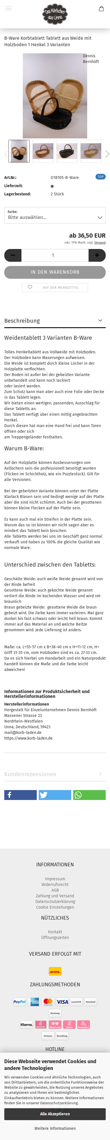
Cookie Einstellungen (55, 907)
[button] (12, 255)
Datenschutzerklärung (59, 1103)
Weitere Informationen (55, 1128)
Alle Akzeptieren (55, 1114)
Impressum (55, 879)
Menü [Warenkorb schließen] (8, 8)
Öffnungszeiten (55, 937)
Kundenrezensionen (30, 774)
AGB (55, 890)
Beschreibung (22, 320)
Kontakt (55, 932)
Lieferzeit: (13, 185)
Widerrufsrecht (55, 884)
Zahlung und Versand (55, 896)
